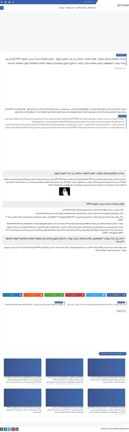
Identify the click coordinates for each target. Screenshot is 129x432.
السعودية (121, 55)
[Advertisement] (64, 32)
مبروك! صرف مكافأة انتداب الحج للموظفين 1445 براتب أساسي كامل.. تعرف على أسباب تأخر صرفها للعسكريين (24, 410)
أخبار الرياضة (70, 8)
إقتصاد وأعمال (81, 8)
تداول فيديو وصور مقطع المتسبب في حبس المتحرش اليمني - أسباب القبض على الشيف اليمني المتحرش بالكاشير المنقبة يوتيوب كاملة (65, 410)
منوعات (61, 8)
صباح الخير (123, 5)
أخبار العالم (91, 8)
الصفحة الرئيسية (88, 2)
